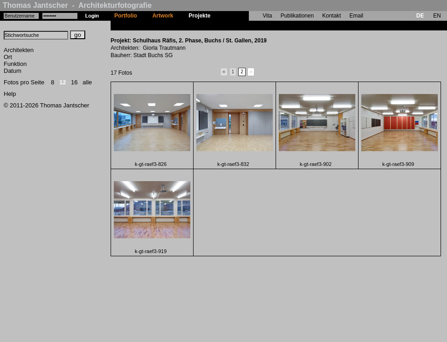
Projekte (199, 15)
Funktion (15, 63)
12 (62, 82)
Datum (12, 70)
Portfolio (125, 15)
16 (74, 82)
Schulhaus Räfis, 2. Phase (252, 25)
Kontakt (331, 15)
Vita (267, 15)
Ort (8, 56)
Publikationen (297, 15)
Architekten (19, 50)
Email (356, 15)
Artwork (163, 15)
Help (10, 93)
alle (87, 82)
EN (437, 15)
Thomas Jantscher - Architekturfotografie (77, 5)
